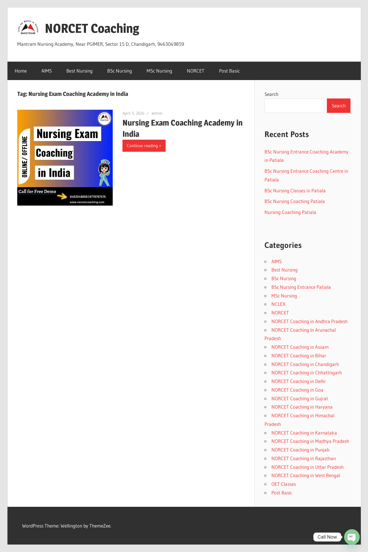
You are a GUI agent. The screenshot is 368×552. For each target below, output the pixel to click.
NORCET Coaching (92, 28)
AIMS (46, 71)
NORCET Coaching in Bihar (298, 355)
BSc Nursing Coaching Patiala (294, 201)
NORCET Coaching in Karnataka (304, 433)
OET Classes (283, 484)
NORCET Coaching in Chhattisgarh (306, 372)
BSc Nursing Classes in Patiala (295, 190)
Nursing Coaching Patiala (290, 212)
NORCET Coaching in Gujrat (299, 398)
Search (271, 94)
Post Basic (229, 71)
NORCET (195, 71)
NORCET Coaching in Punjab (300, 450)
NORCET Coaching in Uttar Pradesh (307, 467)
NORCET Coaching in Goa (297, 390)
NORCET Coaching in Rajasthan (303, 458)
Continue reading (142, 145)
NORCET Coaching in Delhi (298, 381)
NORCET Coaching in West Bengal (305, 475)
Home (21, 71)
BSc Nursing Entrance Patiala (301, 287)
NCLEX (278, 304)
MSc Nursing (159, 71)
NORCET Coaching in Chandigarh (305, 364)
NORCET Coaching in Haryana (302, 407)
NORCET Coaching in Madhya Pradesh (310, 441)
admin (157, 113)
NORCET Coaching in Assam (300, 347)
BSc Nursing (119, 71)
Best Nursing (79, 71)
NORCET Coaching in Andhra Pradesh (309, 321)
